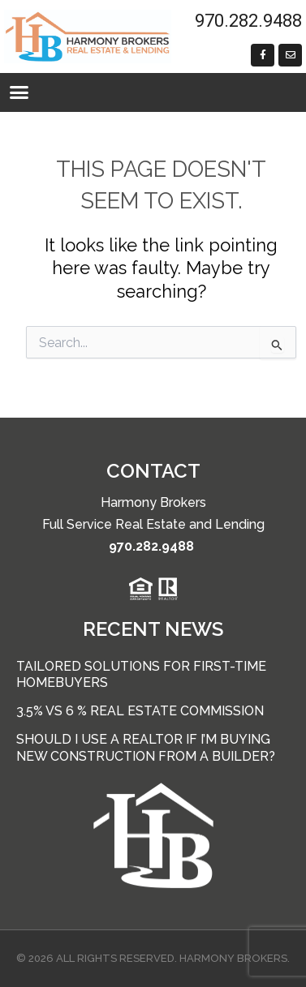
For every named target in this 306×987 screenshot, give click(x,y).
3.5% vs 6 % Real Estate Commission (140, 711)
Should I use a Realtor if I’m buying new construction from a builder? (145, 748)
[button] (19, 92)
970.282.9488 (151, 546)
